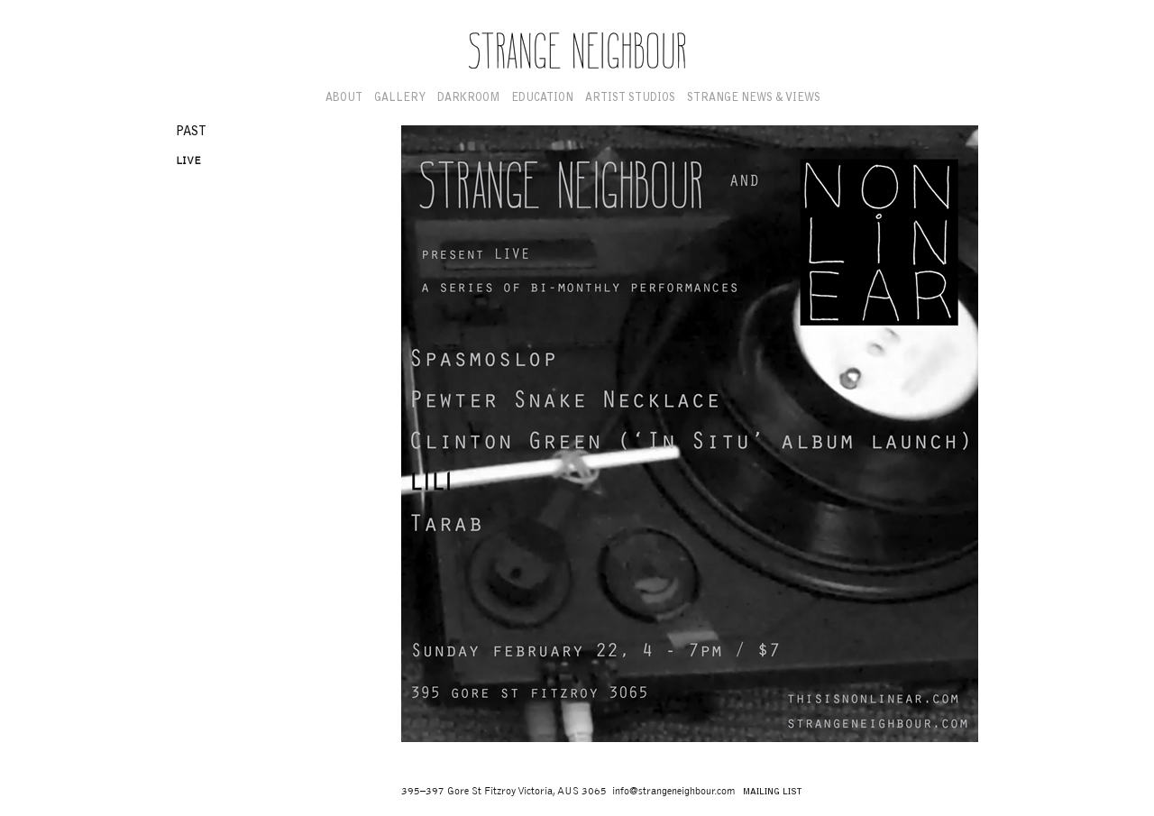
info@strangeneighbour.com (673, 791)
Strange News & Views (753, 98)
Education (542, 98)
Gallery (400, 98)
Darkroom (468, 98)
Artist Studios (630, 98)
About (343, 98)
